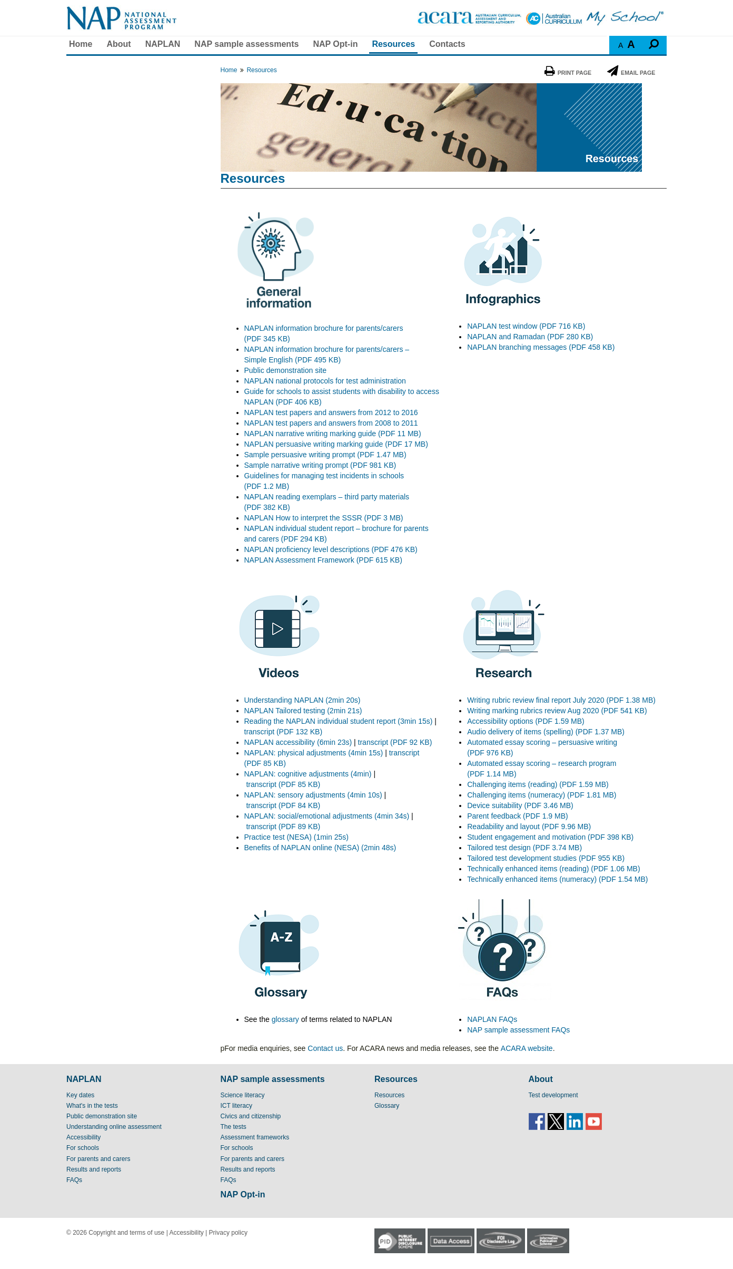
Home (80, 44)
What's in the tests (92, 1105)
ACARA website (527, 1048)
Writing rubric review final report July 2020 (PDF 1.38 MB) (562, 700)
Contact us (325, 1048)
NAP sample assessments (246, 44)
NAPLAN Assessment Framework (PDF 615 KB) (323, 560)
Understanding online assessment (114, 1126)
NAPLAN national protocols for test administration (325, 381)
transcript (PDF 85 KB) (283, 784)
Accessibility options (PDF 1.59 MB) (526, 721)
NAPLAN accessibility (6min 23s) (298, 742)
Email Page (631, 73)
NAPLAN (163, 44)
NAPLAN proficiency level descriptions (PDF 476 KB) (331, 549)
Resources (393, 44)
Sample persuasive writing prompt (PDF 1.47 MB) (325, 454)
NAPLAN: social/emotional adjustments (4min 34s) (327, 816)
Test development (553, 1095)
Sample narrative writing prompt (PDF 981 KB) (320, 465)
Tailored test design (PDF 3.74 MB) (524, 847)
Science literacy (243, 1095)
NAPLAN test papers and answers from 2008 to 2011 (331, 423)
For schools (82, 1148)
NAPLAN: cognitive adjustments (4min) (308, 774)
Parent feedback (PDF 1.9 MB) (517, 816)
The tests (233, 1126)
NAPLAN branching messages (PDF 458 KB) (541, 347)
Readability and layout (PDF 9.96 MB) (529, 826)
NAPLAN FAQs (492, 1019)
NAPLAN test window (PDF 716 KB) (526, 326)
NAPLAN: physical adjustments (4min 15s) (313, 753)
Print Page (567, 73)
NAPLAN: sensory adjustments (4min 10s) (313, 795)
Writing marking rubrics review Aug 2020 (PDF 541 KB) (557, 710)
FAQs (74, 1180)
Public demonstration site (285, 370)
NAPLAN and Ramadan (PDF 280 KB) (530, 336)
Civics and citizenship (251, 1116)
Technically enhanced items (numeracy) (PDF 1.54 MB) (557, 879)
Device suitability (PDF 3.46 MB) (520, 805)
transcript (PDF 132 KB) (283, 731)
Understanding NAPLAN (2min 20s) (302, 700)
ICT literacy (236, 1105)
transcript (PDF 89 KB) (283, 826)
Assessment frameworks (255, 1137)
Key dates (80, 1095)
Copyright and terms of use (126, 1232)
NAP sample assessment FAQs (518, 1030)
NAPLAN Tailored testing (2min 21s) (303, 710)
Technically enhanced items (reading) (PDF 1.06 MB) (553, 868)
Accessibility (83, 1137)
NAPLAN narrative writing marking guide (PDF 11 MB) (332, 433)
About (118, 44)
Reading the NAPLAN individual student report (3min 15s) (338, 721)
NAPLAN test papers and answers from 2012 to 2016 (331, 412)
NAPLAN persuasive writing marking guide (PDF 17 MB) (336, 444)
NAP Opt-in (335, 44)
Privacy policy (228, 1232)
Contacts (447, 44)
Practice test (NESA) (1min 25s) (296, 837)
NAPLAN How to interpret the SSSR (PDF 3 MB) (323, 518)
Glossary (386, 1105)
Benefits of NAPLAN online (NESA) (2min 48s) (320, 847)
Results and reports (93, 1169)
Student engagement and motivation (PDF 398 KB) (550, 837)
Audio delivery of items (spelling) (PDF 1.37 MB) (546, 731)
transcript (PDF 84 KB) (283, 805)
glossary (285, 1019)
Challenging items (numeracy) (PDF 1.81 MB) (541, 795)
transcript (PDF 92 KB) (395, 742)
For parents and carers (98, 1159)
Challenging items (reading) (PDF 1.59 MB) (537, 784)
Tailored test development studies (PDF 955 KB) (546, 858)
